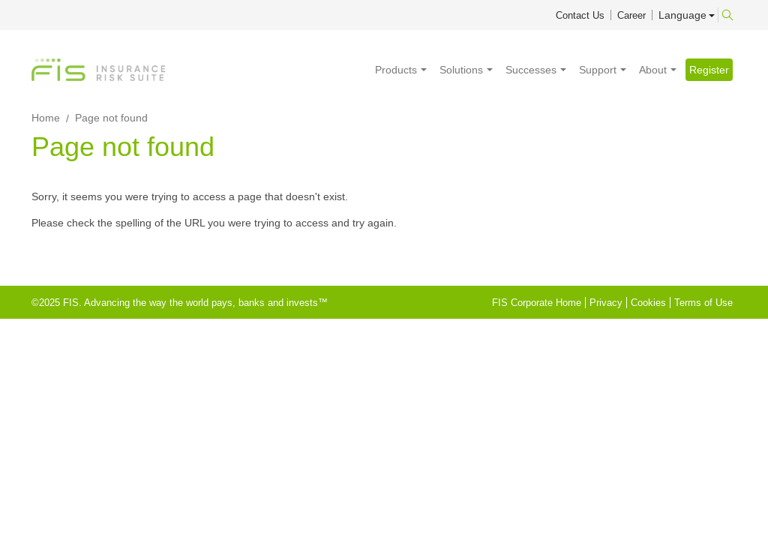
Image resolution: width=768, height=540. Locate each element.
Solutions (461, 69)
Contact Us (580, 15)
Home (46, 118)
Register (709, 70)
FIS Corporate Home (536, 302)
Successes (531, 69)
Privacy (606, 302)
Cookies (648, 302)
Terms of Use (703, 302)
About (653, 69)
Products (396, 69)
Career (631, 15)
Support (597, 69)
